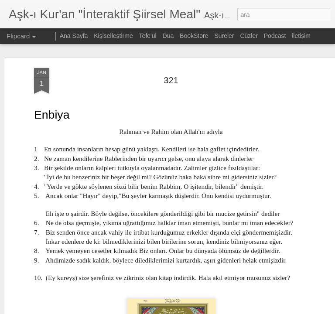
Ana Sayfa (74, 35)
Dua (168, 35)
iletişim (301, 35)
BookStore (194, 35)
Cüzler (248, 35)
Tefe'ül (148, 35)
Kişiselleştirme (113, 35)
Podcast (275, 35)
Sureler (224, 35)
